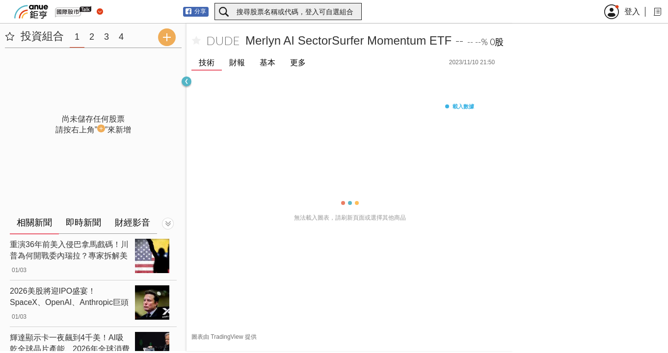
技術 (206, 62)
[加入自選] (196, 41)
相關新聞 (34, 222)
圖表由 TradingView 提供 (224, 336)
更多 (298, 62)
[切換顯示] (168, 223)
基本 (267, 62)
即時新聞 (83, 222)
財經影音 (132, 222)
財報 (237, 62)
